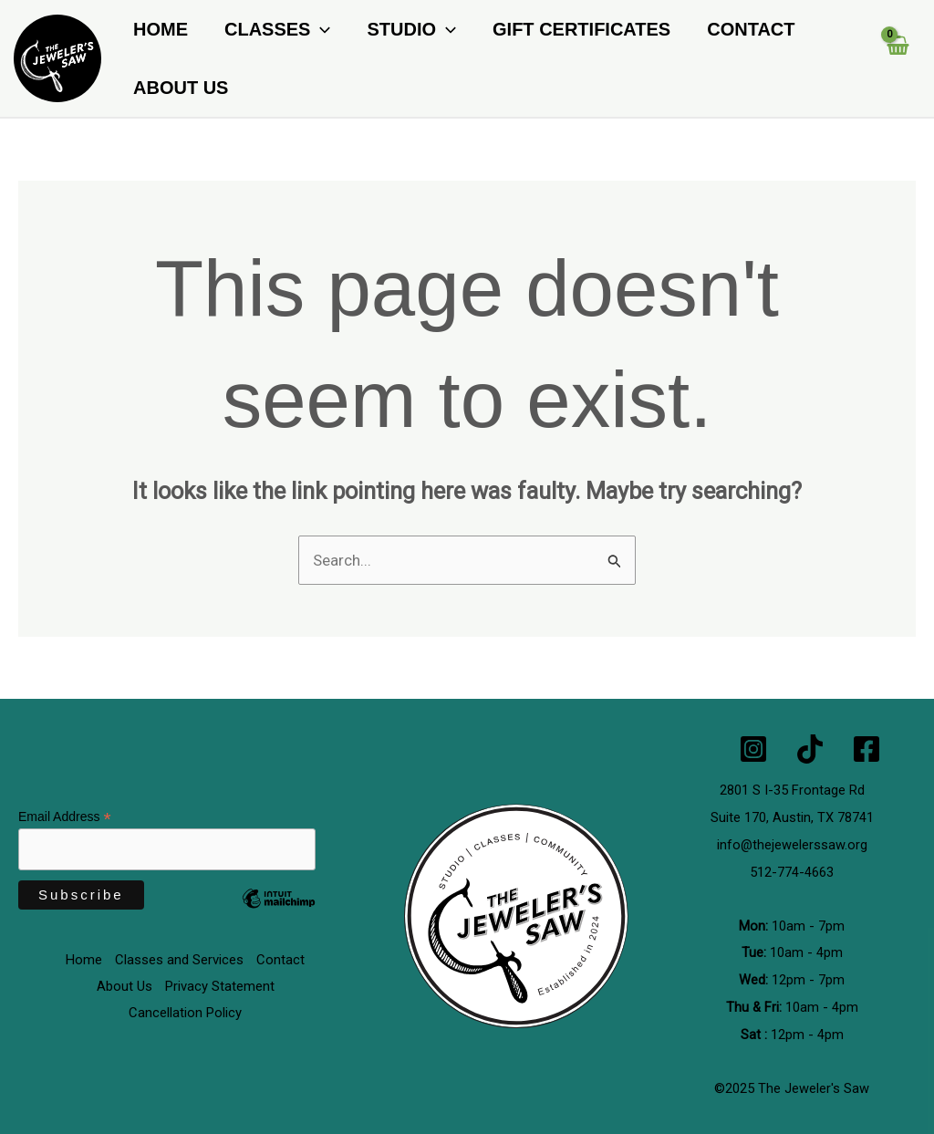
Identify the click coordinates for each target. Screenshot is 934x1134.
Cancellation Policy (185, 1013)
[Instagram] (753, 749)
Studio (411, 29)
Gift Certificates (581, 29)
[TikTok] (810, 749)
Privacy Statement (220, 987)
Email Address (64, 818)
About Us (180, 88)
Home (160, 29)
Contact (750, 29)
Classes (277, 29)
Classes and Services (179, 960)
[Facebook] (866, 749)
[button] (320, 29)
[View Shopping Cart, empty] (897, 58)
